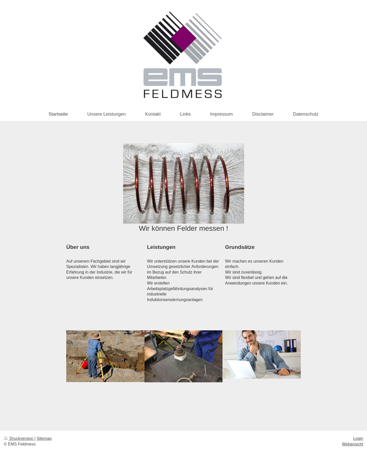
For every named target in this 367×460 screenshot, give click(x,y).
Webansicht (352, 444)
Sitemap (44, 438)
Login (358, 438)
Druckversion (19, 438)
